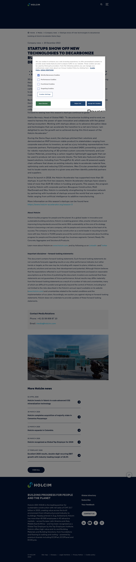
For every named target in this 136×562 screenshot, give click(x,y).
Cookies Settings (45, 94)
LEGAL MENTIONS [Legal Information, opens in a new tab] (47, 70)
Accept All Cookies (94, 103)
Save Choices (43, 103)
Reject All (78, 103)
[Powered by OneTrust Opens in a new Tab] (95, 110)
